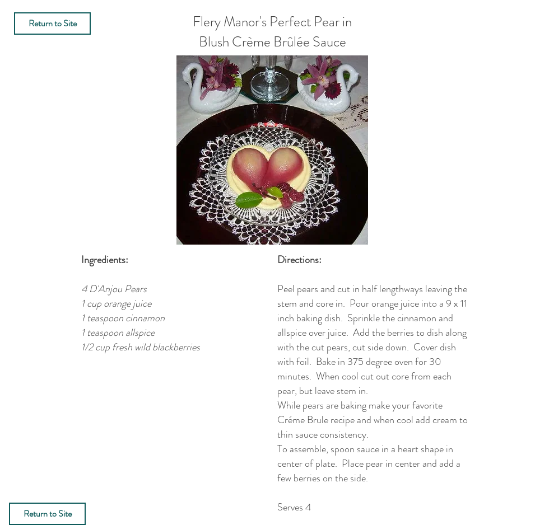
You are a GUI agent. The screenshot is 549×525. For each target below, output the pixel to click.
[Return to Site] (52, 23)
